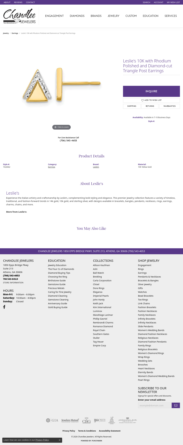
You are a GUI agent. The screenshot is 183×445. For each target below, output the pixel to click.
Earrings (15, 33)
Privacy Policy (69, 431)
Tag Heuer (98, 341)
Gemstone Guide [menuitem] (56, 284)
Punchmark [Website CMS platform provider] (97, 441)
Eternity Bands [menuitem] (145, 372)
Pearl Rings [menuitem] (144, 379)
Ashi (95, 269)
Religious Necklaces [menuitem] (148, 337)
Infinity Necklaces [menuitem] (147, 322)
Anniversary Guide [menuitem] (57, 303)
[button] (146, 2)
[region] (61, 85)
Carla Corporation (102, 280)
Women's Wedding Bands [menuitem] (151, 330)
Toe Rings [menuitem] (143, 299)
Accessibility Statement (109, 431)
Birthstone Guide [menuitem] (57, 280)
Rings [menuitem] (141, 269)
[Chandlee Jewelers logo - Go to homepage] (20, 16)
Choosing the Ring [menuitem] (57, 276)
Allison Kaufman (101, 265)
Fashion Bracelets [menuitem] (147, 307)
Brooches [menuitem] (143, 364)
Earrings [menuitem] (142, 272)
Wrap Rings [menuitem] (144, 357)
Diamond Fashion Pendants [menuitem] (152, 341)
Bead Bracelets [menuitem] (145, 295)
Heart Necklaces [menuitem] (146, 368)
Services (171, 16)
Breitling (97, 276)
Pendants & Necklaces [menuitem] (149, 276)
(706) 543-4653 (68, 140)
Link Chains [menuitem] (144, 303)
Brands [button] (96, 16)
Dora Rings (98, 288)
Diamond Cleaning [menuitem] (57, 295)
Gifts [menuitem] (140, 288)
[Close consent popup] (60, 440)
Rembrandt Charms (103, 322)
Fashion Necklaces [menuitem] (147, 311)
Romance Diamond (103, 326)
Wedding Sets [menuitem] (145, 360)
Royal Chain (99, 330)
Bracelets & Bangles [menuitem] (148, 280)
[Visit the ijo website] (99, 420)
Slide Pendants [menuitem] (145, 326)
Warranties (170, 106)
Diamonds (77, 16)
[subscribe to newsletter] (176, 405)
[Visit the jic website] (111, 420)
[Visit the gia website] (52, 420)
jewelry (6, 33)
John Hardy (99, 299)
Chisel (96, 284)
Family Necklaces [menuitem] (147, 314)
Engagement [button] (54, 16)
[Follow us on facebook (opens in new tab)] (4, 307)
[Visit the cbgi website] (86, 420)
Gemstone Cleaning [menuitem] (58, 299)
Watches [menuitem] (142, 291)
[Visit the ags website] (127, 420)
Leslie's (96, 167)
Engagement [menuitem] (144, 265)
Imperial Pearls (101, 295)
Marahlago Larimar (103, 314)
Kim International (102, 307)
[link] (6, 2)
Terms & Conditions (87, 431)
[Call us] (10, 278)
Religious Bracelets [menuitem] (148, 349)
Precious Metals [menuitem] (56, 288)
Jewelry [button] (113, 16)
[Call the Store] (11, 275)
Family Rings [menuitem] (144, 345)
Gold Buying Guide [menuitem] (57, 307)
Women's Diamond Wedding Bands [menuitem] (156, 376)
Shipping (131, 106)
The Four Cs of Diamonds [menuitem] (61, 269)
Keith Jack (98, 303)
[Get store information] (13, 282)
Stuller (96, 337)
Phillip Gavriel (100, 318)
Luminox (97, 311)
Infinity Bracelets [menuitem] (146, 318)
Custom (131, 16)
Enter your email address (152, 399)
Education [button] (150, 16)
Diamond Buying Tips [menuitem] (59, 272)
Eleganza (97, 291)
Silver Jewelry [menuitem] (145, 284)
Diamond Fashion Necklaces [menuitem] (152, 334)
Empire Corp (99, 345)
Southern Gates (101, 334)
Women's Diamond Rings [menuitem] (151, 353)
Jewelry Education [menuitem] (57, 265)
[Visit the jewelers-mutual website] (70, 420)
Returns (150, 106)
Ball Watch (98, 272)
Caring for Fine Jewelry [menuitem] (59, 291)
